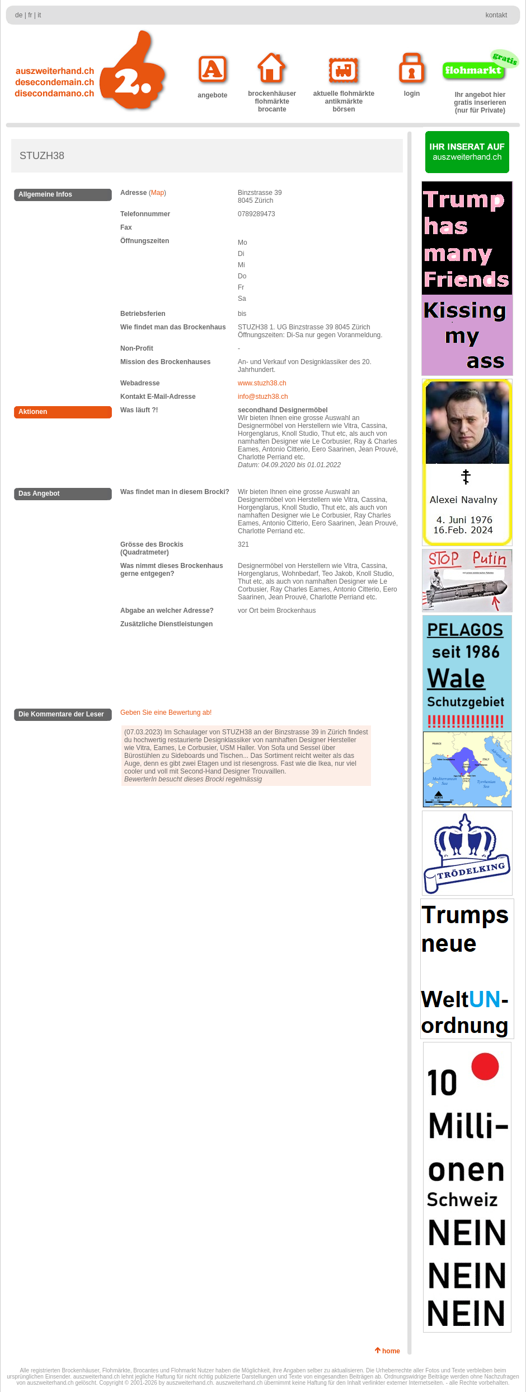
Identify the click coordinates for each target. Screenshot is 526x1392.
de (18, 15)
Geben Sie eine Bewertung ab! (166, 712)
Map (157, 193)
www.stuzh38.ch (262, 383)
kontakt (497, 15)
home (393, 1351)
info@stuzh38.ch (263, 397)
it (39, 15)
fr (30, 15)
